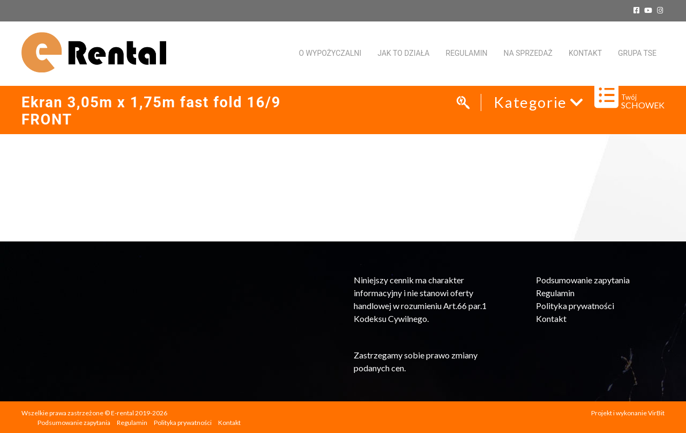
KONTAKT (585, 53)
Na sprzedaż (528, 53)
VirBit (656, 413)
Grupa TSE (637, 53)
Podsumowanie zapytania (583, 280)
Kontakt (551, 318)
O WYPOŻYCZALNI (330, 53)
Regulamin (467, 53)
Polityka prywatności (575, 305)
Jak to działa (403, 53)
